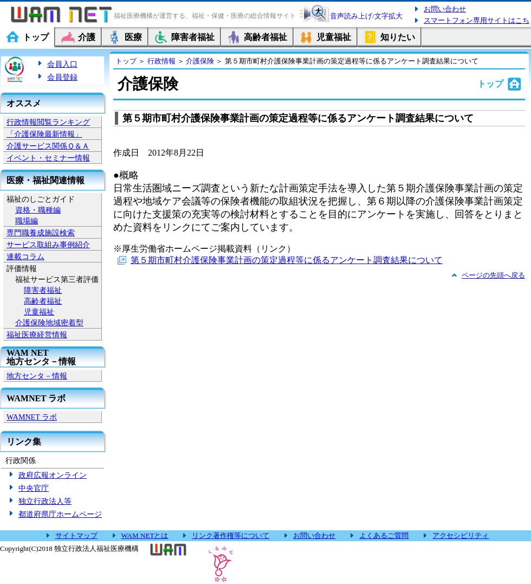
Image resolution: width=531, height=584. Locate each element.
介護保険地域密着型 (49, 322)
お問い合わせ (445, 9)
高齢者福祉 (43, 301)
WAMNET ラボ (32, 417)
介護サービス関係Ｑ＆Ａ (48, 146)
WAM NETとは (145, 535)
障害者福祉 (43, 290)
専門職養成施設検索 (41, 232)
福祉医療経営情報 (37, 334)
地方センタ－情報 (37, 375)
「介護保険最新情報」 (44, 134)
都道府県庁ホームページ (60, 514)
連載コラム (25, 256)
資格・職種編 (38, 210)
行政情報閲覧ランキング (48, 122)
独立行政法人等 (45, 501)
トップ (126, 61)
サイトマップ (76, 535)
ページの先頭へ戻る (493, 275)
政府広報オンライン (52, 475)
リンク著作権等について (230, 535)
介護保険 (200, 61)
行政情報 (161, 61)
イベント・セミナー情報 (48, 157)
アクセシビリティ (460, 535)
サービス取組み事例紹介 (48, 244)
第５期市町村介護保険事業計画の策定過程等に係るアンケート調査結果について (287, 260)
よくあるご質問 (384, 535)
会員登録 (62, 77)
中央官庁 (33, 488)
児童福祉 (39, 311)
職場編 (26, 220)
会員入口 (62, 64)
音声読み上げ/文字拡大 (366, 16)
